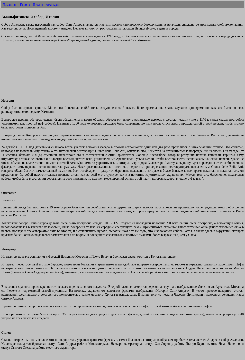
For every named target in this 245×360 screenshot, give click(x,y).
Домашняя (10, 4)
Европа (25, 4)
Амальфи (52, 4)
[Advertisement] (99, 72)
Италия (38, 4)
